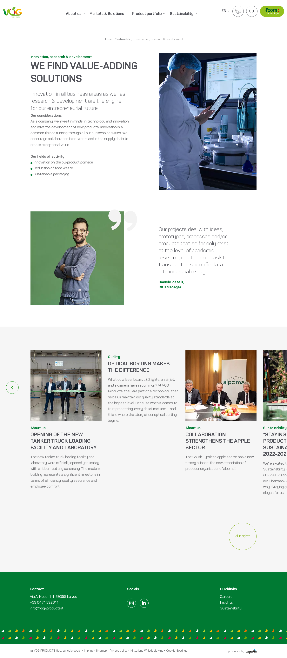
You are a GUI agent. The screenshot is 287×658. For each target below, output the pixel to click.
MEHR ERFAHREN (65, 429)
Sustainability (123, 39)
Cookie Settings (176, 650)
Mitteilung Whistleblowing (146, 650)
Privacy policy (119, 650)
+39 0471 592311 (44, 603)
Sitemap (101, 650)
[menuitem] (80, 14)
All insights (242, 536)
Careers (226, 597)
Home (108, 39)
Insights (226, 603)
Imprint (88, 650)
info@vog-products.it (46, 608)
